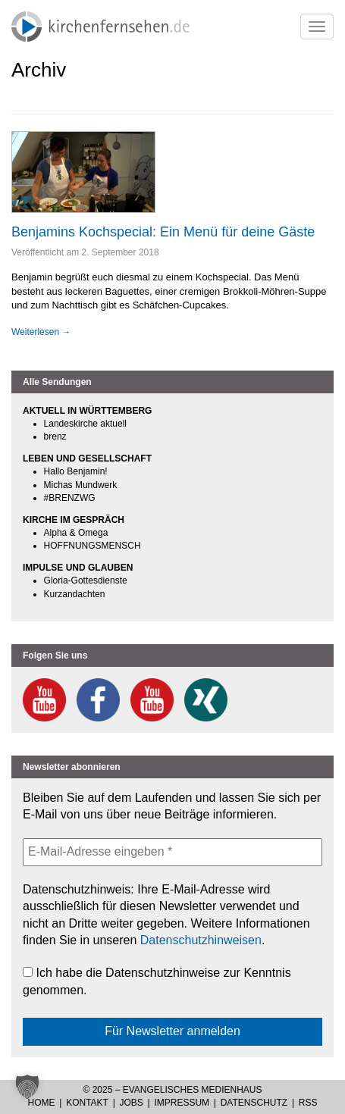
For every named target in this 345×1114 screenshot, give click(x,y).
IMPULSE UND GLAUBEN (78, 567)
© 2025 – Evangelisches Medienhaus (172, 1089)
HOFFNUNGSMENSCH (92, 545)
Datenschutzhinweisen (201, 940)
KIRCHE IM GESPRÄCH (73, 520)
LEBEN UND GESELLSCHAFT (87, 458)
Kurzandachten (74, 594)
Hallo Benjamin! (76, 471)
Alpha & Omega (76, 532)
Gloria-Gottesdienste (85, 580)
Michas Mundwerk (81, 485)
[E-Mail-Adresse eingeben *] (172, 851)
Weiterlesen (41, 332)
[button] (27, 1086)
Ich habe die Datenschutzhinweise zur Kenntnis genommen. (157, 981)
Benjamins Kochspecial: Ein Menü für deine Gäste (163, 231)
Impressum (181, 1102)
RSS (308, 1102)
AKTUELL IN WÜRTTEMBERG (87, 410)
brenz (55, 436)
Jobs (131, 1102)
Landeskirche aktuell (85, 423)
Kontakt (87, 1102)
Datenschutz (254, 1102)
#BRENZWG (70, 498)
